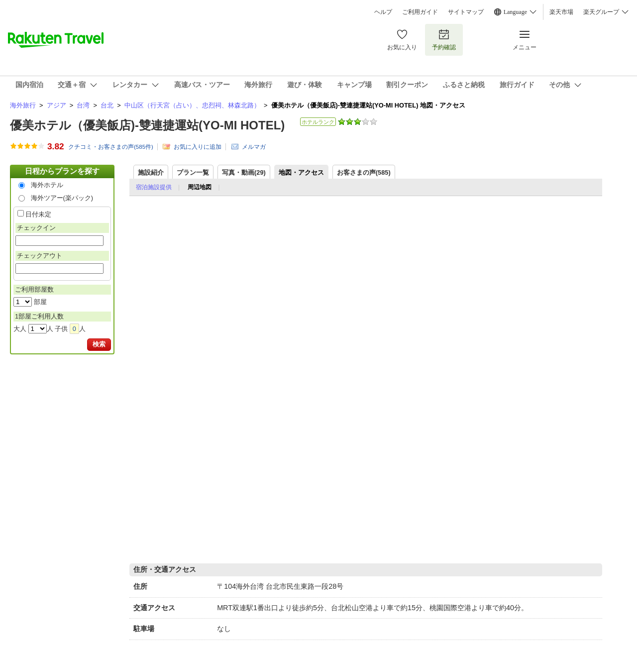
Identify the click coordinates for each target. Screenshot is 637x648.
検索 (99, 344)
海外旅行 (23, 105)
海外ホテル (47, 185)
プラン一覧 (193, 172)
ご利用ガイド (420, 11)
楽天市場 (561, 11)
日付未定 (38, 214)
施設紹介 (151, 172)
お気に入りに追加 (197, 147)
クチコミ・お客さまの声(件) (110, 146)
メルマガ (254, 147)
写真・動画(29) (244, 172)
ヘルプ (383, 11)
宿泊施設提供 (154, 187)
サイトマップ (466, 11)
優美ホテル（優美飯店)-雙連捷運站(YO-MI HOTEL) (147, 125)
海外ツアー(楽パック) (62, 198)
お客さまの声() (364, 172)
